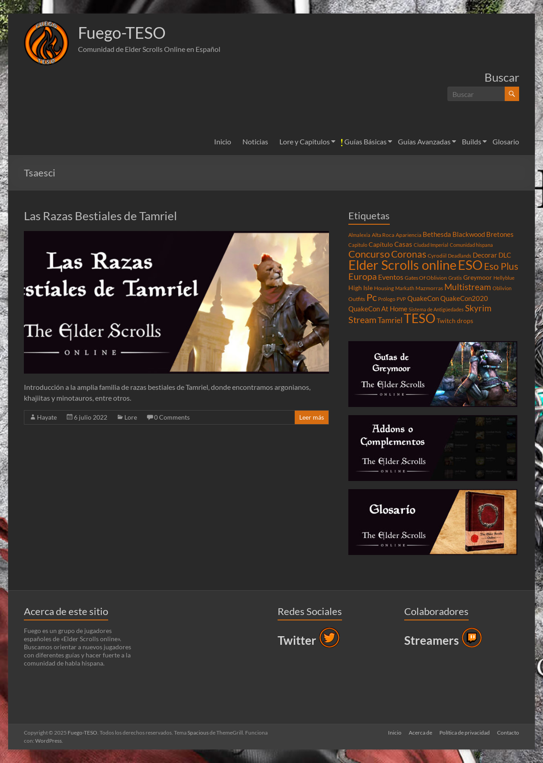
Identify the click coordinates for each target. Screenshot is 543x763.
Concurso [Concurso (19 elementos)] (369, 254)
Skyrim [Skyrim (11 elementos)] (478, 308)
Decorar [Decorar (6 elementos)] (485, 255)
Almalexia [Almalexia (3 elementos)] (359, 235)
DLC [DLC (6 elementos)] (504, 255)
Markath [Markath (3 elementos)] (404, 288)
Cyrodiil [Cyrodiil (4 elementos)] (437, 255)
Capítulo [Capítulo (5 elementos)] (381, 244)
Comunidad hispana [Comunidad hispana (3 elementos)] (471, 245)
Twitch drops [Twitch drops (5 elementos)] (455, 320)
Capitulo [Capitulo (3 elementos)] (357, 245)
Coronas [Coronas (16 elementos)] (408, 254)
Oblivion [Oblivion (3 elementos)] (502, 288)
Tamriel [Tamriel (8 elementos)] (390, 320)
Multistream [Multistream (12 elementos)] (467, 287)
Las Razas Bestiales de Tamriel (100, 215)
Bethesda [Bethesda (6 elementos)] (437, 234)
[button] (46, 42)
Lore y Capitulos (304, 141)
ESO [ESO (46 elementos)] (470, 265)
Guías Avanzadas (424, 141)
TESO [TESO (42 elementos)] (419, 318)
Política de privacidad (464, 732)
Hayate (47, 417)
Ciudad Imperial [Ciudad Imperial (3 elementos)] (431, 245)
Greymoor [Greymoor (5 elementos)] (477, 277)
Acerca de (420, 732)
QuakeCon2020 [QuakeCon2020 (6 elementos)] (464, 298)
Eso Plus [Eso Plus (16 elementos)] (501, 266)
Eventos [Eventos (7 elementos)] (390, 277)
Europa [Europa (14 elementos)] (362, 276)
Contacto (508, 732)
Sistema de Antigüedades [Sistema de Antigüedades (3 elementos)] (436, 309)
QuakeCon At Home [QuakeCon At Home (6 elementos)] (377, 309)
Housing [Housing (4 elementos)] (384, 288)
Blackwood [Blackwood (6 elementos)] (468, 234)
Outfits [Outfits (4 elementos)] (356, 299)
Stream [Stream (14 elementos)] (362, 319)
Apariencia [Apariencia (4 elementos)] (408, 234)
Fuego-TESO (122, 33)
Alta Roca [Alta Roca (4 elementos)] (383, 234)
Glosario (506, 141)
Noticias (255, 141)
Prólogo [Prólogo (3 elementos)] (386, 299)
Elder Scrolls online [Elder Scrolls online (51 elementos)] (402, 265)
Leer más (311, 417)
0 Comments (172, 417)
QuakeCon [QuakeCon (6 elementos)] (423, 298)
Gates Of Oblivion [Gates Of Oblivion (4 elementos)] (426, 277)
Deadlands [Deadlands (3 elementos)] (459, 256)
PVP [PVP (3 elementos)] (401, 299)
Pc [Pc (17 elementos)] (371, 297)
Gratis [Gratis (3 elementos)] (455, 278)
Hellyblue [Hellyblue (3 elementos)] (504, 278)
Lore (130, 417)
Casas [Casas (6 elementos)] (403, 244)
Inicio (222, 141)
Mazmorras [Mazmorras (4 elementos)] (429, 288)
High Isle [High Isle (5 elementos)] (360, 287)
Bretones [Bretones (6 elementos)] (500, 234)
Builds (471, 141)
